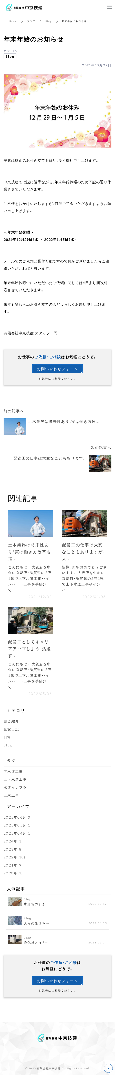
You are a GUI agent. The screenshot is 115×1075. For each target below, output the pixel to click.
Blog (48, 21)
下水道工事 (13, 771)
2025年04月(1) (18, 833)
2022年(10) (14, 857)
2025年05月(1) (18, 825)
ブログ (31, 21)
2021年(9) (13, 865)
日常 (7, 737)
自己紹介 (11, 721)
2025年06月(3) (18, 817)
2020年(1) (13, 873)
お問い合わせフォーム (57, 368)
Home (13, 21)
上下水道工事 (15, 779)
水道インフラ (15, 787)
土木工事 (11, 795)
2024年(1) (13, 841)
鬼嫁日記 (11, 729)
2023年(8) (13, 849)
